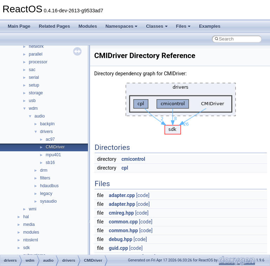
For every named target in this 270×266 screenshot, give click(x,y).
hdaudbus (49, 185)
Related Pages (54, 26)
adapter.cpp (122, 195)
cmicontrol (133, 159)
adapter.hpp (122, 204)
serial (34, 77)
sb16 (50, 162)
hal (26, 216)
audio (39, 116)
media (29, 224)
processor (38, 61)
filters (45, 178)
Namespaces (121, 26)
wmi (32, 209)
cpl (125, 168)
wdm (33, 108)
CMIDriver (55, 147)
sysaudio (48, 201)
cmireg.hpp (121, 213)
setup (34, 85)
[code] (142, 195)
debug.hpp (121, 239)
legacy (46, 193)
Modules (87, 26)
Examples (209, 26)
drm (43, 170)
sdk (26, 247)
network (36, 46)
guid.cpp (118, 248)
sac (32, 69)
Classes (156, 26)
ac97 (50, 139)
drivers (46, 131)
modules (31, 232)
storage (36, 92)
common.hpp (123, 230)
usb (32, 100)
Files (183, 26)
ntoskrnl (30, 240)
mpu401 (53, 154)
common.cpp (123, 221)
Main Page (19, 26)
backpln (47, 123)
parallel (36, 54)
